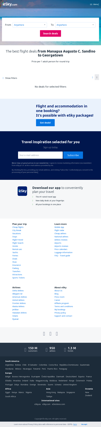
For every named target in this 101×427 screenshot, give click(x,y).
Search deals (50, 33)
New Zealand (88, 393)
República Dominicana (68, 365)
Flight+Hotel (17, 240)
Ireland (25, 380)
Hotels (15, 246)
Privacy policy (60, 312)
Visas (14, 262)
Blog (56, 293)
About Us (58, 290)
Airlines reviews (60, 240)
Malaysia (61, 392)
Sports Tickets (18, 277)
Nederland (63, 380)
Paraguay (63, 369)
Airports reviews (61, 246)
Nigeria (29, 392)
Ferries (15, 255)
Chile (24, 365)
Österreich (80, 380)
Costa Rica (53, 365)
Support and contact (63, 316)
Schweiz (58, 384)
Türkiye (49, 396)
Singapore (70, 392)
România (24, 384)
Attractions (17, 274)
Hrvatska (17, 380)
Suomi (50, 384)
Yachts (15, 252)
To (52, 24)
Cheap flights (18, 227)
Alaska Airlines (18, 306)
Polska (89, 380)
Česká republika (48, 376)
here (75, 424)
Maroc (21, 392)
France (89, 376)
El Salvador (32, 365)
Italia (32, 380)
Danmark (60, 376)
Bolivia (18, 365)
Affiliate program (61, 303)
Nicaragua (27, 369)
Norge (71, 380)
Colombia (43, 365)
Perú (44, 369)
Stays (14, 236)
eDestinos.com (58, 404)
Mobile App (59, 227)
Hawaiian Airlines (19, 312)
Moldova (53, 380)
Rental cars (17, 249)
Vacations (16, 233)
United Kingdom (70, 384)
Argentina (9, 365)
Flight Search (17, 243)
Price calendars (60, 249)
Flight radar (59, 230)
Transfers (16, 271)
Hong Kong (51, 392)
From (8, 24)
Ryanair (15, 319)
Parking (15, 268)
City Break (16, 230)
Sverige (33, 384)
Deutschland (71, 376)
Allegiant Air (17, 293)
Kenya (14, 392)
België (8, 376)
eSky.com (46, 404)
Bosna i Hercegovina (21, 376)
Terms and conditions (63, 306)
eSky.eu (37, 404)
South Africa (10, 396)
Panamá (36, 369)
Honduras (9, 369)
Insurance (16, 265)
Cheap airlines (60, 233)
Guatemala (84, 365)
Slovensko (41, 384)
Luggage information (63, 252)
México (18, 369)
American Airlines (19, 297)
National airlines (61, 236)
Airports (57, 243)
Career (57, 300)
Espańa (81, 376)
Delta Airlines (18, 290)
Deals (14, 258)
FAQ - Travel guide (62, 255)
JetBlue (15, 309)
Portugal (9, 384)
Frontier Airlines (19, 303)
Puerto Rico (52, 369)
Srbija (16, 384)
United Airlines (18, 300)
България (35, 376)
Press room (59, 297)
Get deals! (45, 122)
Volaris (15, 316)
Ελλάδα (8, 380)
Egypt (7, 392)
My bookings (59, 309)
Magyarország (42, 380)
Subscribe (73, 155)
